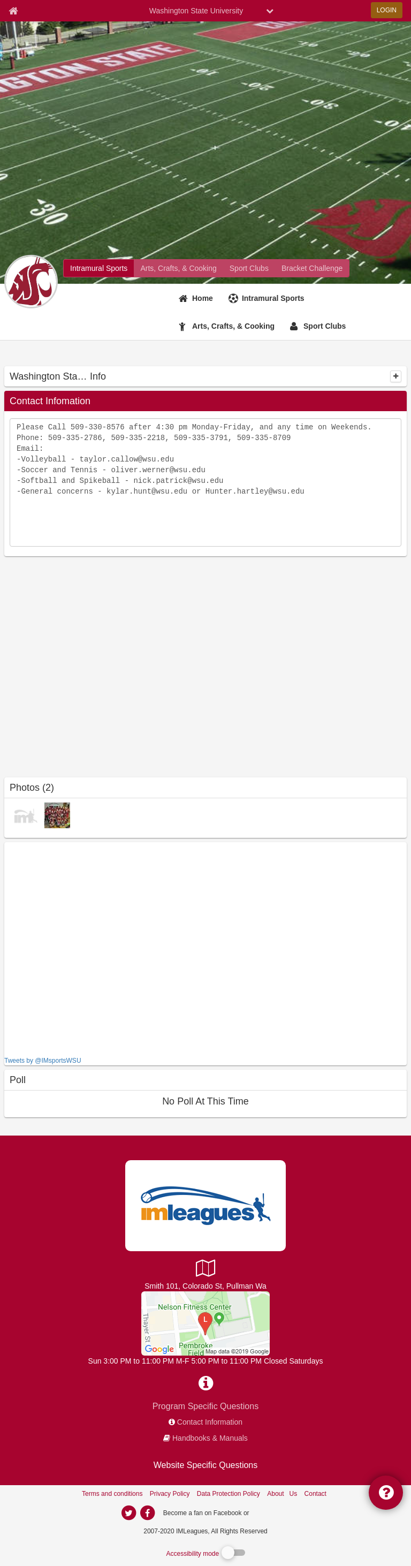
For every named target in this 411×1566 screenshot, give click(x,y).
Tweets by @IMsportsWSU (42, 1060)
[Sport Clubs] (319, 326)
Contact (315, 1493)
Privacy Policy (170, 1493)
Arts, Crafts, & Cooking (233, 326)
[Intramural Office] (205, 1323)
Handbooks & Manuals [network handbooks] (210, 1438)
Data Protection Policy (228, 1493)
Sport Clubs (324, 326)
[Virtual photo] (26, 815)
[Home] (197, 298)
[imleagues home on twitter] (128, 1513)
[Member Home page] (13, 10)
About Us (282, 1493)
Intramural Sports (273, 298)
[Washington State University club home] (249, 268)
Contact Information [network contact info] (209, 1422)
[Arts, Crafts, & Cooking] (228, 326)
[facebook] (272, 1512)
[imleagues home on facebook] (147, 1513)
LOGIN (387, 10)
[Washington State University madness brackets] (312, 268)
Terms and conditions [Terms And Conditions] (112, 1493)
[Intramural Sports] (268, 298)
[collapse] (395, 376)
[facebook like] (84, 948)
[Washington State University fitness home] (178, 268)
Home (202, 298)
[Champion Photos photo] (57, 815)
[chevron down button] (269, 10)
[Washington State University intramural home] (99, 268)
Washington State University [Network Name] (196, 10)
